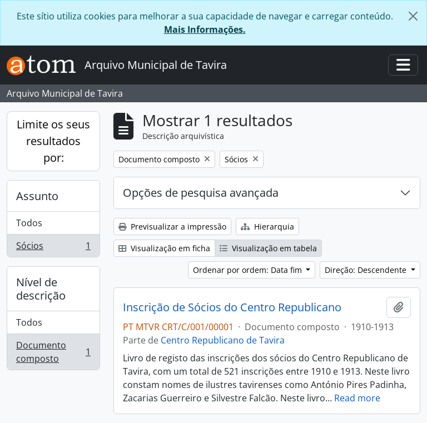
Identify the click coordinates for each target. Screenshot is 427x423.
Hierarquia (267, 226)
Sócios (53, 248)
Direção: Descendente (367, 270)
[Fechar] (413, 16)
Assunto (37, 195)
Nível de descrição (41, 289)
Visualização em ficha (164, 248)
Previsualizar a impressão (172, 226)
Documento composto (53, 352)
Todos (29, 223)
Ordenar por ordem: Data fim (248, 270)
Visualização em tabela (268, 248)
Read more (357, 398)
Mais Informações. (205, 29)
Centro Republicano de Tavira (223, 340)
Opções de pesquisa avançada (201, 192)
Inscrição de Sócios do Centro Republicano (232, 307)
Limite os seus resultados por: (53, 141)
